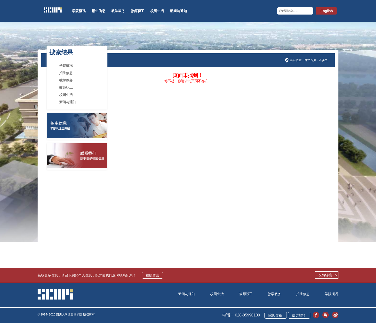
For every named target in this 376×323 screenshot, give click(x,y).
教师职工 (137, 11)
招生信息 (98, 11)
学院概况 (79, 11)
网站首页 (310, 60)
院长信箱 (275, 315)
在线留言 (152, 275)
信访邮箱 (299, 315)
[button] (308, 11)
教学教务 (118, 11)
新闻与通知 (178, 11)
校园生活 (157, 11)
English (326, 11)
